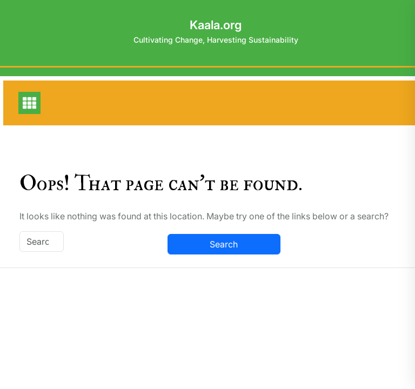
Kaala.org (216, 25)
